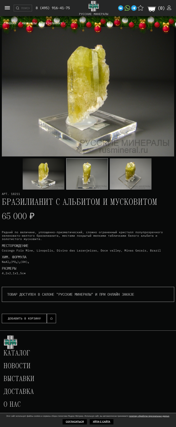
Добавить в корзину (24, 318)
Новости (17, 366)
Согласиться (75, 421)
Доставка (18, 392)
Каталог (16, 353)
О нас (12, 404)
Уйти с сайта (101, 421)
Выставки (18, 379)
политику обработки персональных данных (149, 416)
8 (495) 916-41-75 (53, 8)
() (161, 8)
